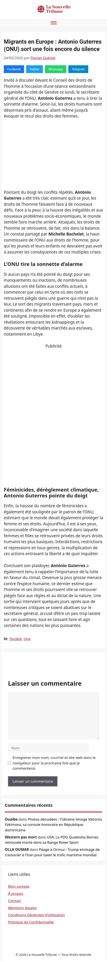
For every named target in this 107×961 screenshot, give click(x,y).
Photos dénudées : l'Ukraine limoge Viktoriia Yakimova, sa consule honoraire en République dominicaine (53, 824)
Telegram (78, 69)
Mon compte (18, 886)
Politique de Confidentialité (31, 922)
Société (15, 638)
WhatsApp (55, 69)
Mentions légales (22, 907)
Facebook (14, 69)
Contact (14, 900)
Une (27, 638)
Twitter (34, 69)
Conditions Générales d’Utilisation (36, 915)
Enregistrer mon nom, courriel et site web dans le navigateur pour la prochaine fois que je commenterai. (54, 763)
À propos (15, 893)
